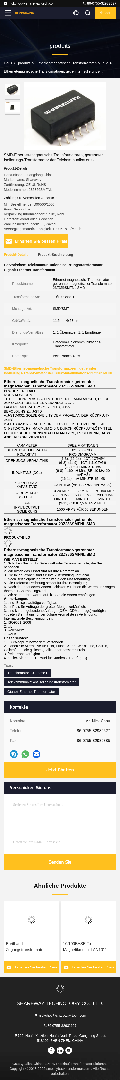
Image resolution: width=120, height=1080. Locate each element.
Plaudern (105, 13)
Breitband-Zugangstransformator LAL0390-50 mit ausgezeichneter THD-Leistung (25, 947)
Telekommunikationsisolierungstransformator (41, 682)
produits (24, 63)
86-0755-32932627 (99, 3)
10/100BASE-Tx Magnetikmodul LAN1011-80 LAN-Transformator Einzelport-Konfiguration (88, 947)
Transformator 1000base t (27, 673)
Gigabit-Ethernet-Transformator (31, 691)
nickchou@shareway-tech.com (30, 3)
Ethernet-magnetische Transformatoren (66, 63)
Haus (8, 63)
